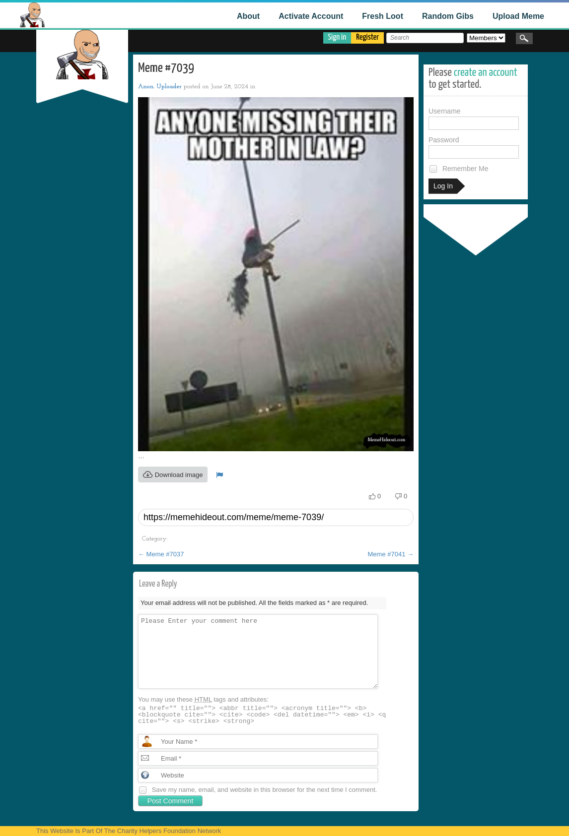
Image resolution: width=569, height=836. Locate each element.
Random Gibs (448, 16)
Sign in (337, 37)
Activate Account (311, 16)
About (248, 16)
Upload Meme (518, 16)
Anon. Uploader (160, 86)
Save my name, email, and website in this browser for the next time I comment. (264, 789)
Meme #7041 (391, 554)
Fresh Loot (382, 16)
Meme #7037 (161, 554)
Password (473, 147)
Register (367, 37)
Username (473, 118)
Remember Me (458, 169)
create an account (485, 72)
